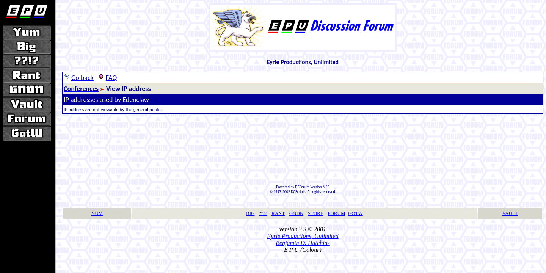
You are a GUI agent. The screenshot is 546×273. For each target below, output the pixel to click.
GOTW (355, 213)
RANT (278, 213)
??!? (263, 213)
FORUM (336, 213)
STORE (315, 213)
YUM (97, 213)
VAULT (510, 213)
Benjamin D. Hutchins (303, 243)
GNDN (296, 213)
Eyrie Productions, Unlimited (302, 236)
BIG (250, 213)
